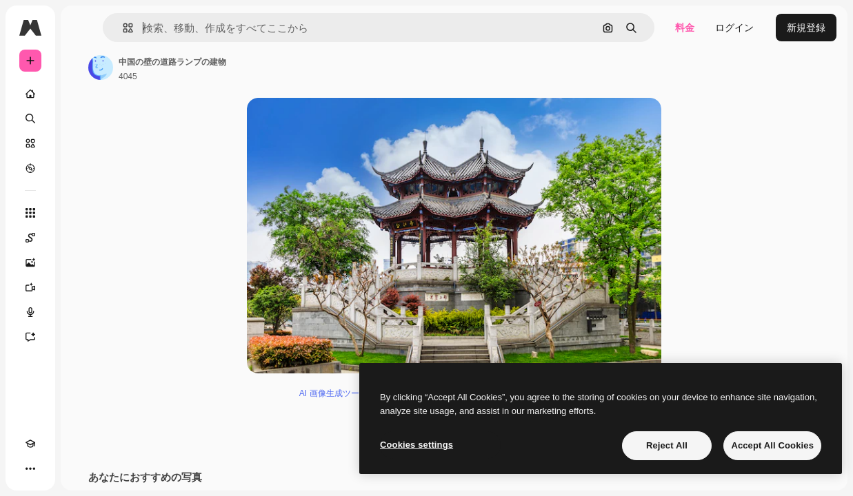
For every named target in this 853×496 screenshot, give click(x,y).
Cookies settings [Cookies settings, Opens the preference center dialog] (416, 445)
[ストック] (30, 143)
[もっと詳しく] (30, 168)
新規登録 (806, 27)
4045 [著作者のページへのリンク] (128, 76)
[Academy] (30, 444)
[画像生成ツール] (30, 262)
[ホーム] (30, 94)
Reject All (667, 445)
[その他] (30, 468)
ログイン (734, 27)
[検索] (30, 118)
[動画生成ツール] (30, 287)
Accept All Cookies (772, 445)
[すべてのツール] (30, 213)
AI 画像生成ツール (333, 393)
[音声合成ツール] (30, 312)
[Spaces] (30, 238)
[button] (122, 28)
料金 (684, 27)
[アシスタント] (30, 337)
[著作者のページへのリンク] (100, 67)
